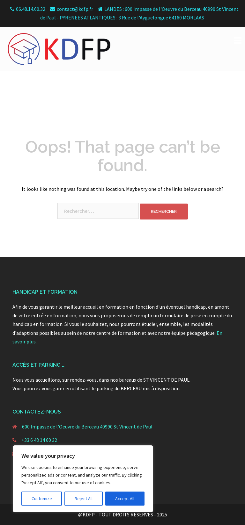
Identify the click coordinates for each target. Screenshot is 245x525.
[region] (83, 478)
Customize (42, 498)
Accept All (124, 498)
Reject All (84, 498)
